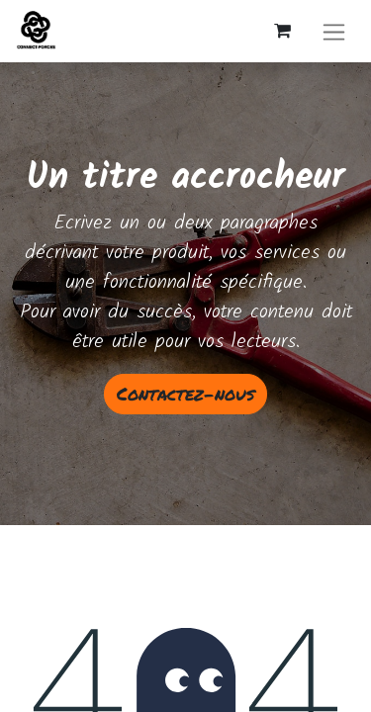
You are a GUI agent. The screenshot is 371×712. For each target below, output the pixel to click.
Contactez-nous (185, 393)
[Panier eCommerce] (282, 30)
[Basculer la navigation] (334, 31)
